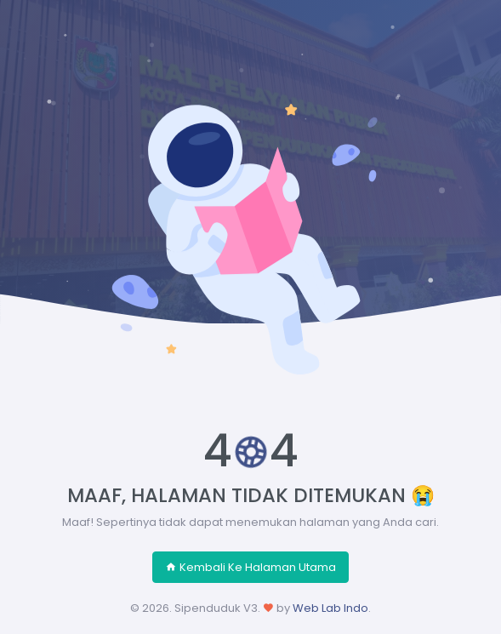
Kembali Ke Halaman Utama (250, 567)
